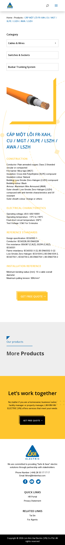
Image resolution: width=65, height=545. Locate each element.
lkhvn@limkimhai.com (35, 475)
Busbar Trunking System (21, 67)
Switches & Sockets (19, 55)
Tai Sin (32, 515)
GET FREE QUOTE (32, 296)
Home (9, 17)
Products (18, 17)
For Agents (32, 519)
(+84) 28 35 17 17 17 (40, 472)
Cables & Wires (16, 43)
